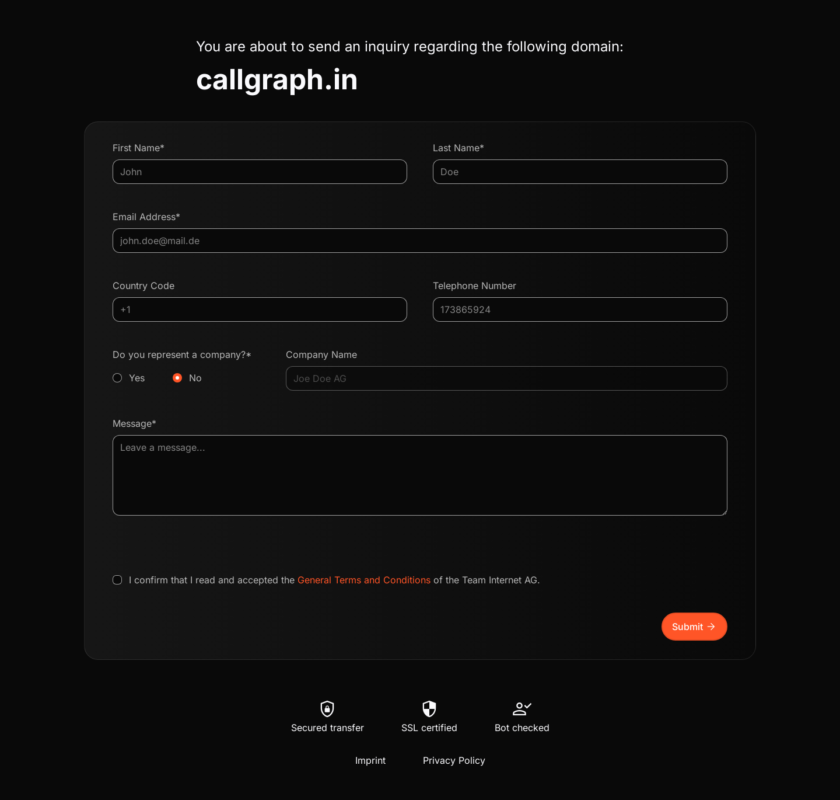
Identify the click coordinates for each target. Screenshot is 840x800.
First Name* (138, 148)
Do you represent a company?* (186, 367)
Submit (694, 626)
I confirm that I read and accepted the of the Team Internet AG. (334, 580)
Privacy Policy (454, 760)
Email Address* (146, 216)
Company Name (321, 354)
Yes (137, 378)
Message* (134, 423)
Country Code (143, 285)
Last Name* (458, 148)
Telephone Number (474, 285)
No (195, 378)
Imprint (370, 760)
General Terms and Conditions (364, 580)
